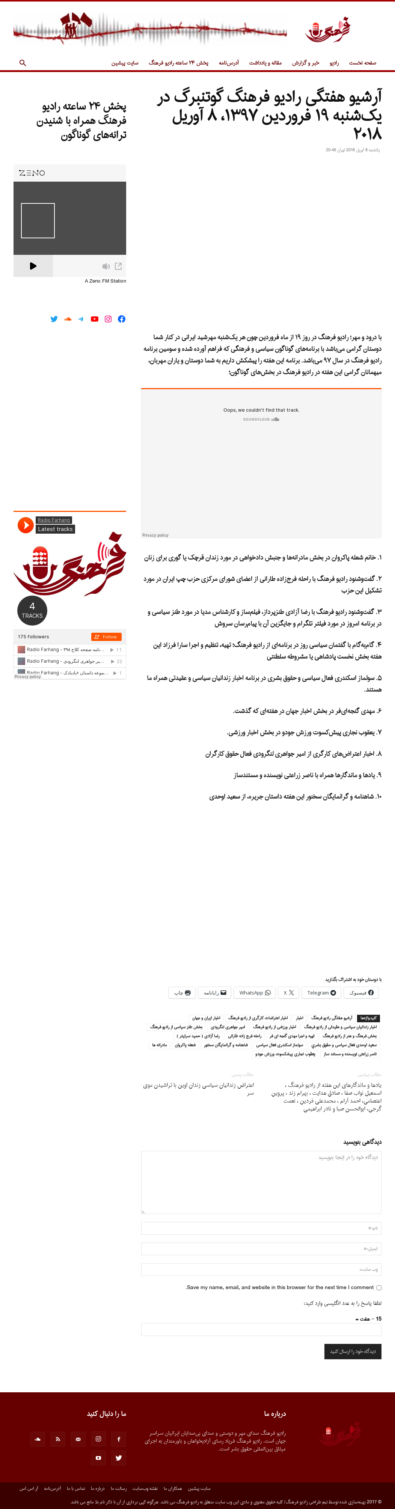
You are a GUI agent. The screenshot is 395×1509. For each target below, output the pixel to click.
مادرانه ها (159, 1045)
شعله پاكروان (185, 1045)
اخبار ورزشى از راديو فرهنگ (274, 1027)
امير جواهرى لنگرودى (228, 1027)
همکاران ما (173, 1488)
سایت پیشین (125, 63)
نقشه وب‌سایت (145, 1488)
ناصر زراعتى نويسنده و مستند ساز (350, 1054)
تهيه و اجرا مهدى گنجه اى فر (292, 1036)
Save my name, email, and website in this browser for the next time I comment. (279, 1288)
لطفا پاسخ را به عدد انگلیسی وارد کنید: (342, 1303)
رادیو (334, 63)
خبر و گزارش (305, 63)
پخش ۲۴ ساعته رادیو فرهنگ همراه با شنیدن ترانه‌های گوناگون (81, 121)
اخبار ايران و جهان (206, 1018)
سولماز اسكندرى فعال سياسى (279, 1045)
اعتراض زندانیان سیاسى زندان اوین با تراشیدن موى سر (198, 1089)
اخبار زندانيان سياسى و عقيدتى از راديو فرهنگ (340, 1027)
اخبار (299, 1018)
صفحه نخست (362, 63)
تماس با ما (76, 1488)
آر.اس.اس (29, 1488)
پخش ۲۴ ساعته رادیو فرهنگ (178, 63)
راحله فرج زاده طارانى (244, 1036)
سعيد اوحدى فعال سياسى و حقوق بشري (344, 1045)
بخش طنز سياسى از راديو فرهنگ (176, 1027)
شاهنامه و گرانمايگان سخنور (226, 1045)
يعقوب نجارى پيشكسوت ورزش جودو (285, 1054)
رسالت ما (119, 1488)
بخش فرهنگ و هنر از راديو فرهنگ (350, 1036)
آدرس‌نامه (229, 63)
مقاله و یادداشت (265, 63)
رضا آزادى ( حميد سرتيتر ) (198, 1036)
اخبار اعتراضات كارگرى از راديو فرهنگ (258, 1018)
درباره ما (98, 1488)
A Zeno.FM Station (105, 281)
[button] (23, 64)
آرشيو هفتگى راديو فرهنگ (331, 1018)
